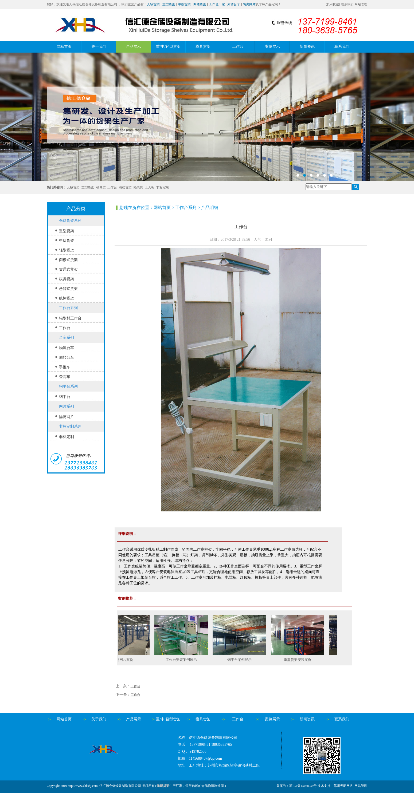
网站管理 (360, 4)
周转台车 (233, 4)
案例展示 (272, 47)
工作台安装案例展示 (183, 660)
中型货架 (184, 4)
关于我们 (98, 47)
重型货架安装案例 (300, 660)
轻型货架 (66, 250)
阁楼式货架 (68, 260)
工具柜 (149, 187)
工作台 (237, 47)
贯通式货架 (68, 269)
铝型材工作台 (70, 318)
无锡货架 (153, 4)
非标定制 (162, 187)
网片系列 (66, 406)
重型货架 (168, 4)
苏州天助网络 (343, 786)
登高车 (64, 377)
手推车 (64, 367)
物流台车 (66, 348)
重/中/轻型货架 (168, 47)
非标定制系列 (70, 426)
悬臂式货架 (68, 289)
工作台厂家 (217, 4)
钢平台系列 (68, 386)
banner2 (207, 117)
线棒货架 (66, 298)
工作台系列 (68, 308)
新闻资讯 (307, 47)
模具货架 (203, 47)
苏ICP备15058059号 (303, 786)
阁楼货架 (199, 4)
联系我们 (347, 4)
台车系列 (66, 338)
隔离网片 (249, 4)
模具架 (101, 187)
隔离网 (138, 187)
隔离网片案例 (125, 660)
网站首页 (64, 47)
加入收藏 (332, 4)
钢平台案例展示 (241, 660)
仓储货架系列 (70, 221)
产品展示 (133, 47)
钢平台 (64, 397)
